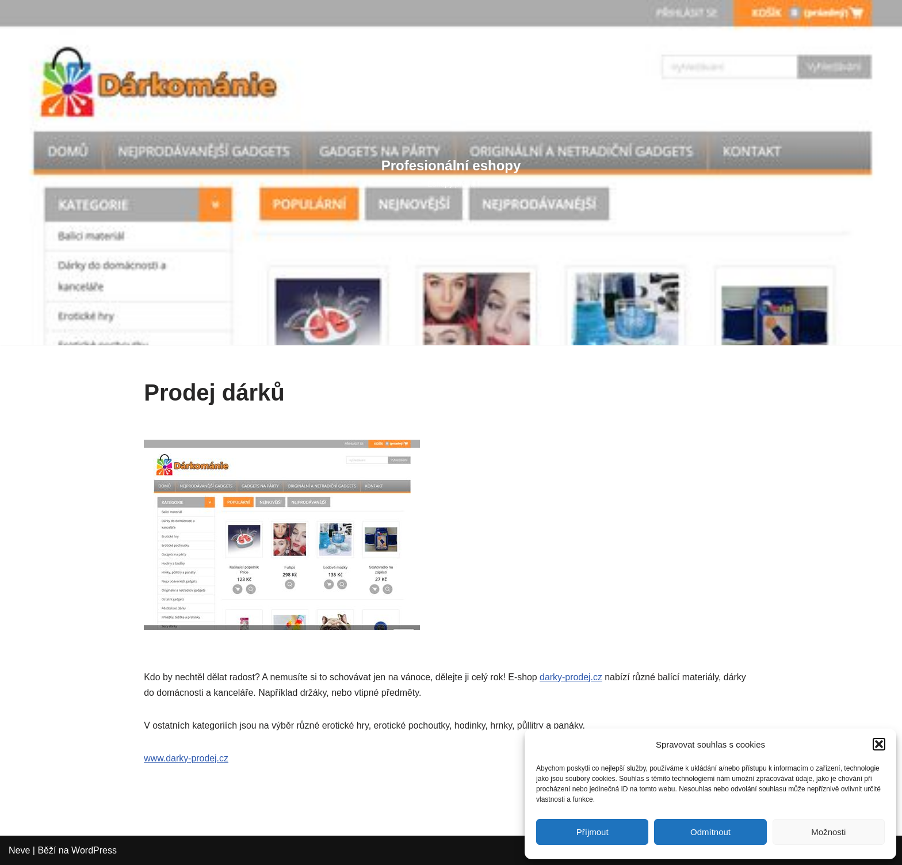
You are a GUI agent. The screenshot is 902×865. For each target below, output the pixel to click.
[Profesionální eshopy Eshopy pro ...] (451, 172)
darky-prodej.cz (573, 677)
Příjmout (592, 832)
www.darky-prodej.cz (186, 759)
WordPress (94, 850)
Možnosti (828, 832)
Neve (19, 850)
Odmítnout (710, 832)
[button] (879, 744)
